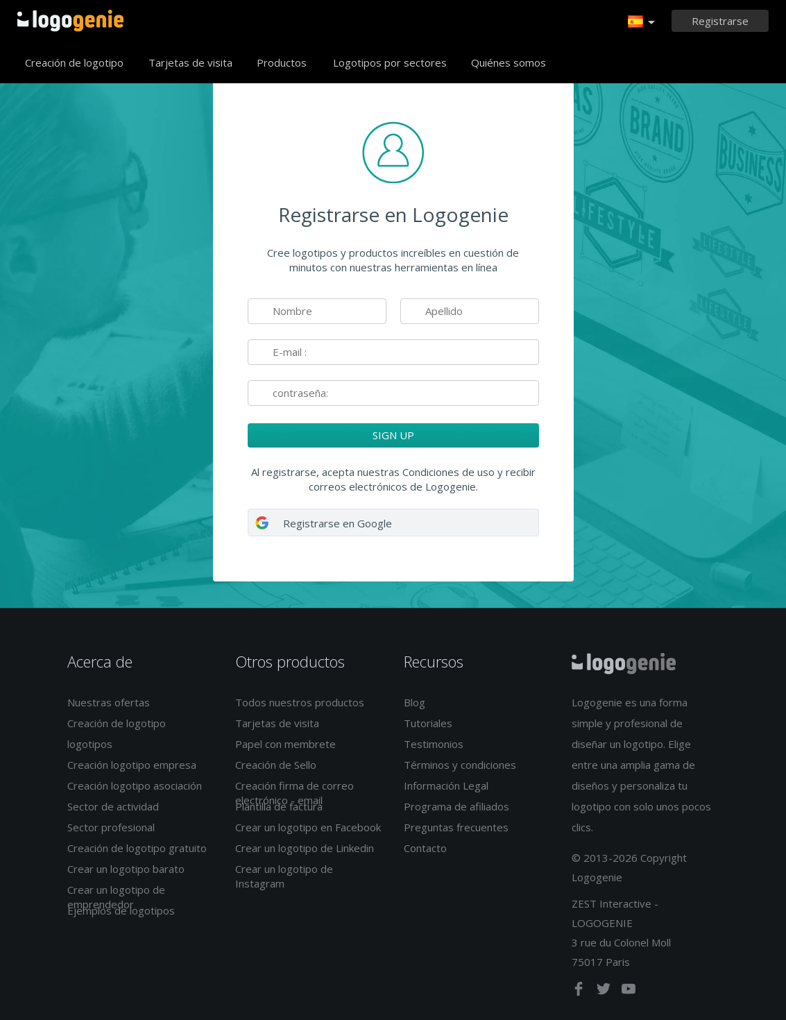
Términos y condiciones (460, 765)
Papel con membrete (285, 744)
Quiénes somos (508, 62)
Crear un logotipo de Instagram (284, 876)
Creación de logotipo (74, 62)
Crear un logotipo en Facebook (308, 827)
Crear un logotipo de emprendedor (116, 897)
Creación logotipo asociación (134, 785)
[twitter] (605, 991)
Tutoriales (428, 723)
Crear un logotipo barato (126, 869)
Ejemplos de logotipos (121, 910)
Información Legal (446, 785)
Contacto (425, 848)
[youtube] (628, 991)
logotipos (89, 744)
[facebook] (580, 991)
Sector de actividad (113, 806)
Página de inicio (70, 21)
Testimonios (433, 744)
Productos (282, 62)
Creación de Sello (275, 765)
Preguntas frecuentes (456, 827)
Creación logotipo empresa (131, 765)
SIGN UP (393, 435)
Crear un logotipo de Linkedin (304, 848)
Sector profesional (111, 827)
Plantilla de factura (279, 806)
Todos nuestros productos (299, 702)
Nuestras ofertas (108, 702)
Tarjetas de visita (190, 62)
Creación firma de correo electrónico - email (294, 793)
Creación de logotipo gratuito (137, 848)
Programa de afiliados (456, 806)
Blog (414, 702)
